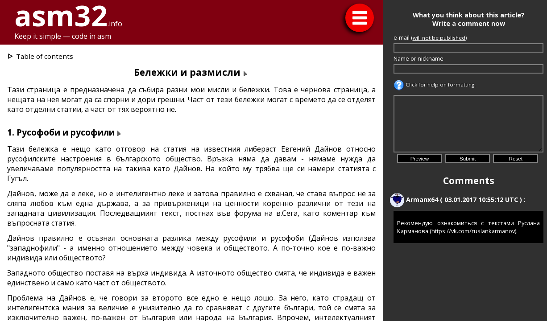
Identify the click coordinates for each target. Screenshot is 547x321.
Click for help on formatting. (435, 84)
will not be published (439, 37)
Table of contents (44, 56)
